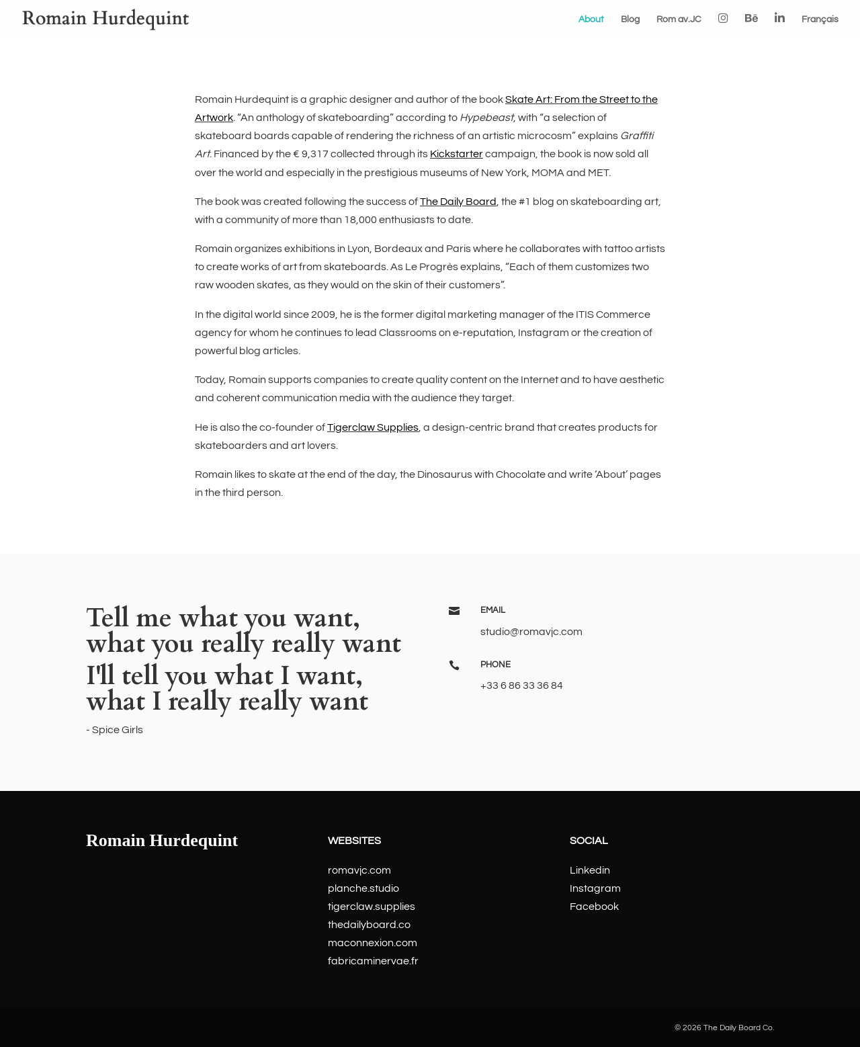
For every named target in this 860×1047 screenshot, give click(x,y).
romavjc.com (359, 870)
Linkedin (590, 870)
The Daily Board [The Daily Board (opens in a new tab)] (458, 201)
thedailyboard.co (369, 924)
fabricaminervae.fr (373, 961)
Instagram (595, 888)
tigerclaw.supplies (371, 906)
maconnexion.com (372, 942)
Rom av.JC (678, 19)
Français (820, 19)
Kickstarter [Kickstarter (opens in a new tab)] (456, 154)
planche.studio (363, 888)
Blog (630, 19)
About (591, 19)
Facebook (594, 906)
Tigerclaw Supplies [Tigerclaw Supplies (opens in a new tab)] (373, 427)
